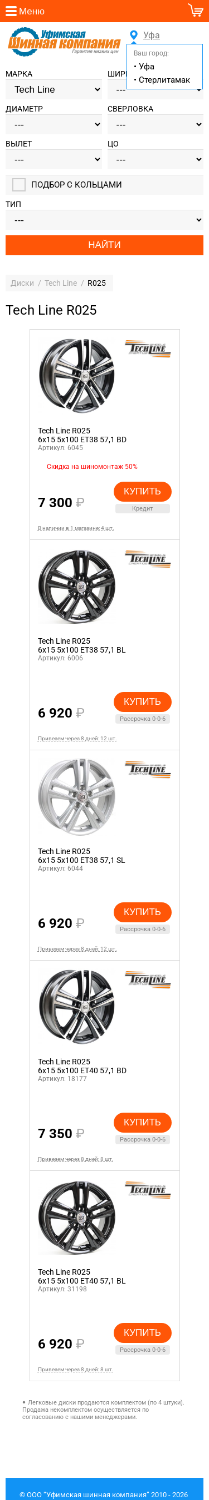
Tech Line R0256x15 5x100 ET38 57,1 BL (82, 647)
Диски (22, 284)
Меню (32, 11)
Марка (19, 75)
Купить (142, 493)
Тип (13, 206)
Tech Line (61, 284)
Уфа (150, 36)
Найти (104, 246)
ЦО (113, 145)
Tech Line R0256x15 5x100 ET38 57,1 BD (82, 437)
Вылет (19, 145)
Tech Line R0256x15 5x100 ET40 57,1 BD (82, 1068)
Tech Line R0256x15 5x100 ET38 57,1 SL (81, 857)
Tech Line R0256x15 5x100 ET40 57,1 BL (82, 1278)
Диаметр (24, 110)
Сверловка (130, 110)
